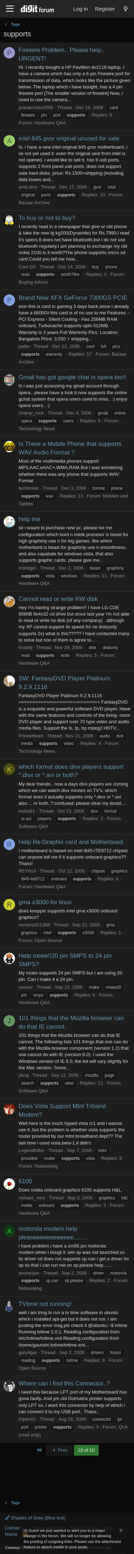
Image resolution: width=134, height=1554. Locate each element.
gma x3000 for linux (45, 902)
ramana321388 (34, 924)
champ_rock (31, 413)
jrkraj (24, 1075)
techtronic (29, 488)
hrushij (25, 647)
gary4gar (28, 1352)
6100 (25, 1181)
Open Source (48, 940)
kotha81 (27, 811)
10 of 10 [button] (86, 1450)
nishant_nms (32, 1197)
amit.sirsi (28, 187)
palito (24, 346)
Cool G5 (27, 266)
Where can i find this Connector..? (64, 1383)
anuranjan (29, 1273)
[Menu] (9, 9)
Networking (46, 1166)
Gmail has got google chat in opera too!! (72, 377)
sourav (26, 987)
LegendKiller (31, 1150)
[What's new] (126, 8)
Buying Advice (33, 282)
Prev (59, 1450)
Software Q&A (33, 826)
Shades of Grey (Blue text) (35, 1517)
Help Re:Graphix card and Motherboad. (72, 842)
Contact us (16, 1527)
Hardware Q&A (50, 122)
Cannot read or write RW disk (58, 599)
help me (29, 519)
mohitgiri (27, 568)
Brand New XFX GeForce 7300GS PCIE (73, 297)
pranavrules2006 (36, 107)
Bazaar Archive (34, 202)
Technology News (37, 428)
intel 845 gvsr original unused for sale (69, 138)
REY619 (27, 871)
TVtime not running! (45, 1304)
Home (11, 1534)
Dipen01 (27, 1419)
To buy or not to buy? (47, 218)
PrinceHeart (31, 736)
